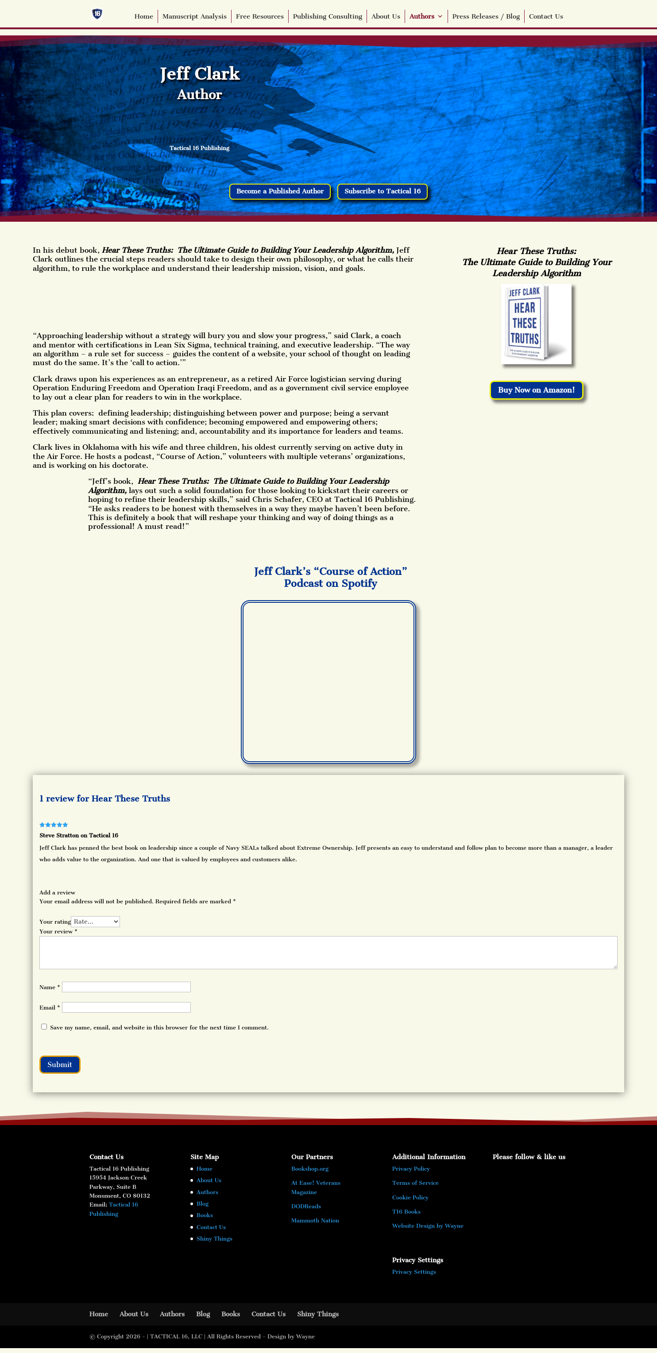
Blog (203, 1208)
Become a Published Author (274, 192)
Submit (64, 1068)
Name (49, 989)
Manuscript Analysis (194, 16)
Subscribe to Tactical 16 (390, 192)
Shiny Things (214, 1243)
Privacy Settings (414, 1276)
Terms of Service (415, 1188)
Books (205, 1220)
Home (144, 16)
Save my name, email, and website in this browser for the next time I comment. (159, 1029)
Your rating (55, 923)
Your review (58, 933)
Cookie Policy (410, 1202)
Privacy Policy (411, 1173)
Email (49, 1009)
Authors (426, 16)
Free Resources (260, 16)
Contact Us (546, 16)
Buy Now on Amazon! (536, 393)
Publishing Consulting (327, 16)
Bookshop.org (309, 1173)
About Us (385, 16)
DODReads (306, 1211)
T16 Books (406, 1216)
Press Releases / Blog (486, 16)
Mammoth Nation (315, 1225)
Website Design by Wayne (428, 1231)
